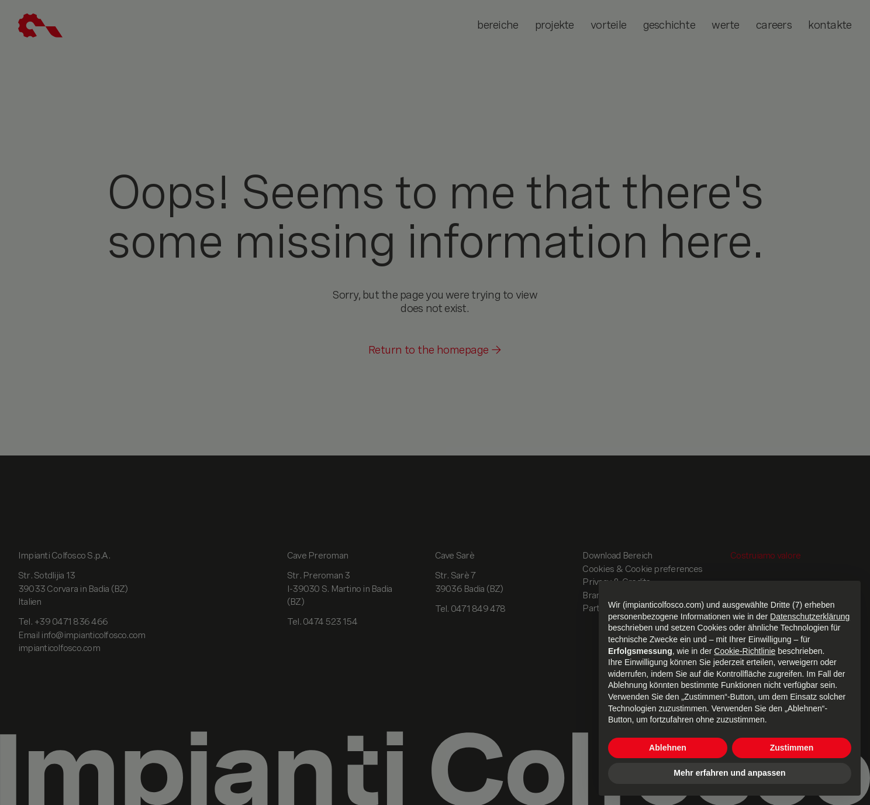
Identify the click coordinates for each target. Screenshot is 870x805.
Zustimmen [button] (792, 747)
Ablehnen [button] (667, 747)
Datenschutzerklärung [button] (810, 616)
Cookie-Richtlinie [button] (744, 651)
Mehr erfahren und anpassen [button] (729, 772)
